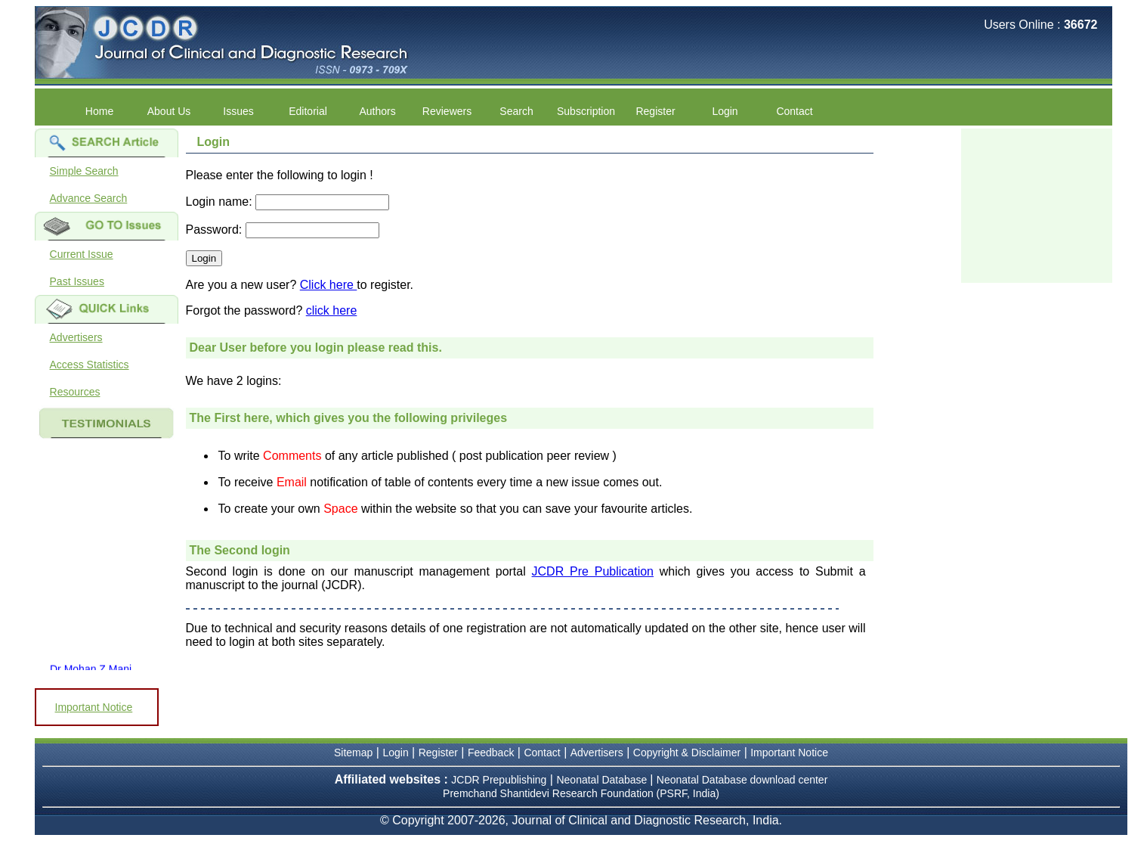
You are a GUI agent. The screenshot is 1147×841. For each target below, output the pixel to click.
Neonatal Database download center (742, 780)
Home (99, 111)
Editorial (308, 111)
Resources (75, 392)
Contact (794, 111)
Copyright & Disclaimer (686, 752)
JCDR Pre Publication (593, 571)
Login (724, 111)
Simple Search (84, 171)
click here (331, 310)
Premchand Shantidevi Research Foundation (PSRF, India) (581, 793)
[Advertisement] (1036, 204)
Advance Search (89, 198)
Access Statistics (89, 364)
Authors (377, 111)
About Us (169, 111)
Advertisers (76, 337)
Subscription (586, 111)
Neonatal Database (603, 780)
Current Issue (81, 254)
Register (655, 111)
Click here (328, 284)
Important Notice (94, 707)
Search (516, 111)
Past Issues (77, 281)
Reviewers (446, 111)
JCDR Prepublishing (498, 780)
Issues (238, 111)
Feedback (491, 752)
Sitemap (353, 752)
